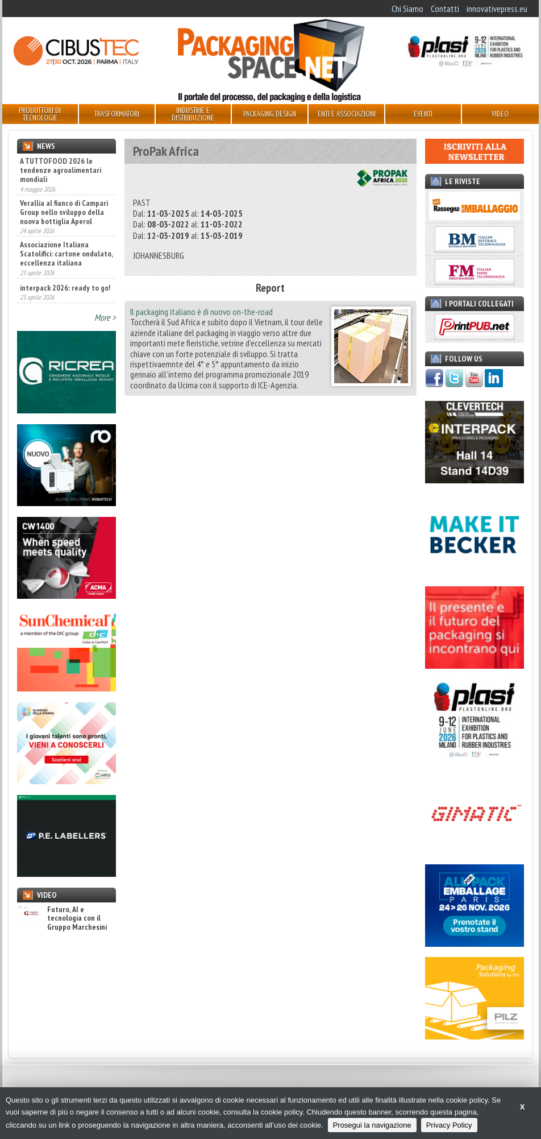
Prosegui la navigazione (372, 1125)
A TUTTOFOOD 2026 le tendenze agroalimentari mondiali (60, 170)
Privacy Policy (449, 1125)
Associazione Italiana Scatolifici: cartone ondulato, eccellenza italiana (66, 253)
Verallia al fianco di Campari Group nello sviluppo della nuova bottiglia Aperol (64, 212)
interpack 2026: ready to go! (65, 287)
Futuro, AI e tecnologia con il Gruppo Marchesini (62, 918)
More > (105, 317)
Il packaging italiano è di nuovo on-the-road (201, 311)
